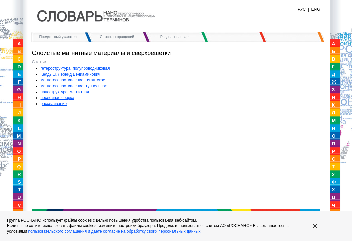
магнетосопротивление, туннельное (74, 86)
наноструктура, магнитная (65, 92)
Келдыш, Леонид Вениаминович (70, 74)
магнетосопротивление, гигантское (73, 80)
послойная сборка (57, 97)
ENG (315, 9)
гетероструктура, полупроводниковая (75, 68)
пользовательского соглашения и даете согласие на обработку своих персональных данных (114, 231)
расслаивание (54, 103)
